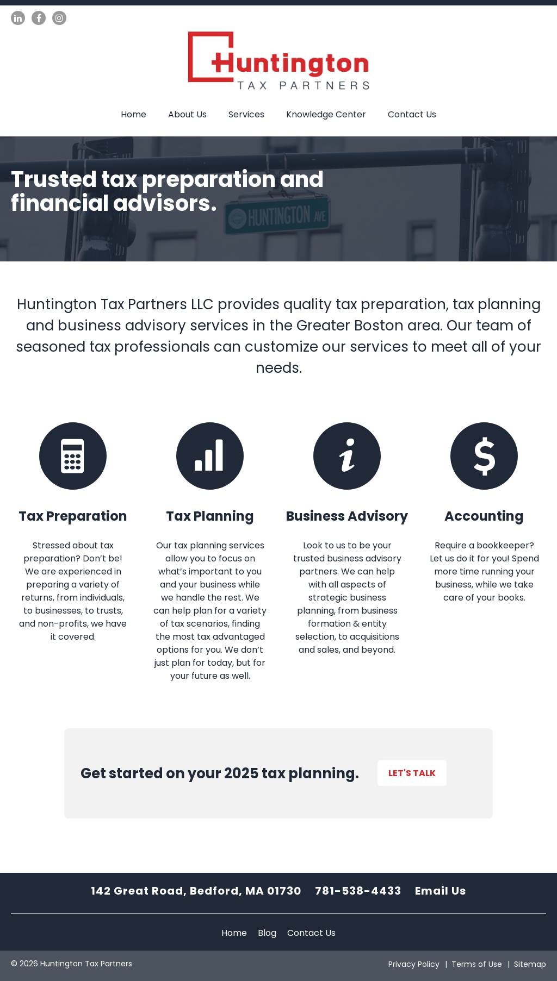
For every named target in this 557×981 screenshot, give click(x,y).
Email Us (440, 890)
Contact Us (412, 114)
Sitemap (530, 964)
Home (133, 114)
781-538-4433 (358, 890)
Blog (267, 933)
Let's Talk (412, 773)
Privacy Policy (414, 964)
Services (246, 114)
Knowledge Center (326, 114)
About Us (187, 114)
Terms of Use (476, 964)
